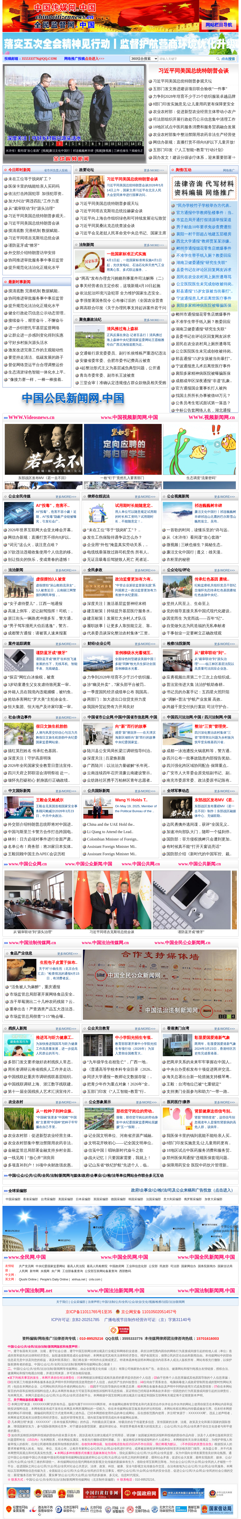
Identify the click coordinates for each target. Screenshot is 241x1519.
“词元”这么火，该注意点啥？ (33, 545)
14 (132, 144)
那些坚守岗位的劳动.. (135, 1111)
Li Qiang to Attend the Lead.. (110, 832)
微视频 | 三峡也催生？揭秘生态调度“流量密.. (138, 150)
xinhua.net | (79, 1279)
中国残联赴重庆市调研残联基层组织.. (40, 1077)
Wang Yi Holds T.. (131, 800)
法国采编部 (153, 1199)
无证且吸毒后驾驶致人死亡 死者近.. (118, 559)
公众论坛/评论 (178, 570)
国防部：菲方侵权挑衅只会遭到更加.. (198, 839)
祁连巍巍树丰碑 (208, 505)
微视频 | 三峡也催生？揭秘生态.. (194, 545)
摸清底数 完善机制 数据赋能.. (34, 230)
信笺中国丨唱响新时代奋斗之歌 (115, 1150)
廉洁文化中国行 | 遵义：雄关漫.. (194, 552)
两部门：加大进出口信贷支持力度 (116, 699)
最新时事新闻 (19, 282)
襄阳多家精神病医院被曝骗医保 (203, 305)
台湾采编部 (48, 1199)
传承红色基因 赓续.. (212, 579)
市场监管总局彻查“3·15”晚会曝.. (37, 1016)
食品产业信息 (21, 953)
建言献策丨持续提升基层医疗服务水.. (119, 611)
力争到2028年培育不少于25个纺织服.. (119, 677)
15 (139, 144)
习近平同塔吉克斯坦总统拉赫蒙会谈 (111, 211)
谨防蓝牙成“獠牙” (23, 245)
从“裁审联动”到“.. (210, 653)
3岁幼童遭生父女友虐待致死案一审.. (39, 684)
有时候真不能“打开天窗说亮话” (193, 846)
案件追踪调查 (19, 643)
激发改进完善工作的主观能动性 (35, 350)
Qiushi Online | (28, 1279)
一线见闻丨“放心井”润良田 (31, 1158)
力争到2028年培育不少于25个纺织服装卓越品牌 (194, 96)
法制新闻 (86, 244)
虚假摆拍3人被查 (51, 579)
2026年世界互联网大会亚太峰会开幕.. (40, 530)
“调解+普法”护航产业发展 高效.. (194, 699)
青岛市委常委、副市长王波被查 (107, 375)
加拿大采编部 (213, 1199)
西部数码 (125, 1271)
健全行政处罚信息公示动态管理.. (36, 313)
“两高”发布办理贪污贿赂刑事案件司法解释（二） (123, 278)
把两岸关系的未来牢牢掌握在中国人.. (198, 1062)
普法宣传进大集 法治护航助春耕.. (195, 684)
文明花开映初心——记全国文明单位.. (120, 1143)
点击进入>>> (95, 59)
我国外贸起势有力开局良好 (110, 707)
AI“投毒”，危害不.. (53, 505)
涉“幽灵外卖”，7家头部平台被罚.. (116, 684)
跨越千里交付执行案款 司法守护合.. (197, 707)
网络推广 (229, 170)
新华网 (34, 1271)
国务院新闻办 (207, 1266)
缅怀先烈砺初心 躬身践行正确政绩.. (39, 780)
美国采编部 (65, 1199)
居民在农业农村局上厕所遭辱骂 (203, 277)
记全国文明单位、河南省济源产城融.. (120, 1135)
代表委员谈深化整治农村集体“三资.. (118, 633)
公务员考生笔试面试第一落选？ (203, 407)
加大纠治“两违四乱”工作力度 (33, 201)
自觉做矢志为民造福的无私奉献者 (196, 626)
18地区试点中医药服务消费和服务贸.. (198, 1150)
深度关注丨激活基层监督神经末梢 (116, 603)
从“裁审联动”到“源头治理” (31, 208)
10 (106, 144)
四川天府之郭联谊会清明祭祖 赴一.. (39, 773)
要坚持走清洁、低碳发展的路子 (35, 357)
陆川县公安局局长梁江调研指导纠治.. (119, 751)
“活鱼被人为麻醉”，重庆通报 (35, 987)
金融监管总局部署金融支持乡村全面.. (40, 1150)
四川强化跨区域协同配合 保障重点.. (197, 765)
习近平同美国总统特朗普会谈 (193, 71)
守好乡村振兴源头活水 (28, 342)
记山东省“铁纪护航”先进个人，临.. (118, 1165)
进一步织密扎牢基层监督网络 (34, 328)
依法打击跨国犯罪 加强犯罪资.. (35, 194)
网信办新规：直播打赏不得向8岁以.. (39, 537)
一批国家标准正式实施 (126, 254)
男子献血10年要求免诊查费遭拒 (203, 227)
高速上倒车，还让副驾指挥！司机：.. (40, 611)
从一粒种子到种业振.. (55, 1111)
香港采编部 (30, 1199)
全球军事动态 (178, 791)
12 (119, 144)
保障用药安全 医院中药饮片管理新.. (197, 1165)
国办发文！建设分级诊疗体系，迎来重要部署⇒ (194, 157)
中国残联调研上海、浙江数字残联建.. (40, 1084)
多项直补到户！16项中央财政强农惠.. (40, 1165)
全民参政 (95, 570)
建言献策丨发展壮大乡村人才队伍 (116, 618)
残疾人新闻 (17, 1028)
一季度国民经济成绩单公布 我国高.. (118, 692)
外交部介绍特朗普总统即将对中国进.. (40, 824)
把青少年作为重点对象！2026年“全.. (118, 1084)
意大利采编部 (172, 1199)
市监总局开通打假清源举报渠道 (203, 220)
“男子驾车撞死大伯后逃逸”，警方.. (38, 626)
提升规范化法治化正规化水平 (34, 267)
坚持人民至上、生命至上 (188, 603)
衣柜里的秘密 (178, 559)
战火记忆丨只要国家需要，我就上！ (119, 1158)
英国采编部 (100, 1199)
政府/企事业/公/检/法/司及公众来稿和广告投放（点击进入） (183, 1190)
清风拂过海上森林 (122, 329)
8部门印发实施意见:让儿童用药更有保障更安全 (194, 104)
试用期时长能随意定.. (134, 505)
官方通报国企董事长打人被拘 (201, 392)
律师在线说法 (99, 496)
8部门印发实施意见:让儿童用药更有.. (198, 1143)
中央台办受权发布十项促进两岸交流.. (198, 1069)
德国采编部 (118, 1199)
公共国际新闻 (99, 791)
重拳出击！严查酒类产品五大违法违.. (42, 1009)
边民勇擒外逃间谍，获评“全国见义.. (197, 824)
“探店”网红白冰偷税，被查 (31, 677)
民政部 (164, 1266)
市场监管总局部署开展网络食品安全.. (42, 994)
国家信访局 (225, 1266)
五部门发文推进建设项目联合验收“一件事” (190, 89)
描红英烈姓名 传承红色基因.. (33, 751)
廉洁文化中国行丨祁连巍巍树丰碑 (78, 150)
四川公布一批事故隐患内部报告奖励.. (198, 758)
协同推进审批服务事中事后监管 (35, 260)
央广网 (55, 1271)
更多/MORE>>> (154, 170)
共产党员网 (26, 1266)
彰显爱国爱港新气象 (212, 1037)
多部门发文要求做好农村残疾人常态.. (40, 1062)
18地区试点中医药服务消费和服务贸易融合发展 (194, 127)
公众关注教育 (99, 1028)
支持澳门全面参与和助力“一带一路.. (197, 1091)
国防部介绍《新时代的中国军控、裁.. (198, 854)
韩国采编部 (135, 1199)
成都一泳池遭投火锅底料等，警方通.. (198, 751)
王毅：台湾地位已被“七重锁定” (193, 1084)
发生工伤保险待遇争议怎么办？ (114, 537)
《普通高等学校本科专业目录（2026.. (119, 1069)
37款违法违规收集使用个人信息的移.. (40, 552)
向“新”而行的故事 (131, 726)
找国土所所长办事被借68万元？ (203, 400)
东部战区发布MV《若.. (214, 800)
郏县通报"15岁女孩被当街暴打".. (204, 291)
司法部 (174, 1266)
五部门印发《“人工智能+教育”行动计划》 (189, 150)
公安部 (153, 1266)
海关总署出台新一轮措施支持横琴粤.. (198, 1077)
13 (126, 144)
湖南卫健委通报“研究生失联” (201, 262)
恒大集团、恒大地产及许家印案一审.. (40, 707)
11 (112, 144)
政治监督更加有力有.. (134, 579)
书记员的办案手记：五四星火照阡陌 (197, 692)
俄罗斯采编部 (193, 1199)
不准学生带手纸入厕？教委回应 (203, 255)
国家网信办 (188, 1266)
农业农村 (15, 1102)
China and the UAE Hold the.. (111, 824)
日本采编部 (83, 1199)
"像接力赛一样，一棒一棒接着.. (35, 379)
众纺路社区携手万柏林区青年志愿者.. (119, 780)
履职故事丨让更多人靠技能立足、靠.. (119, 626)
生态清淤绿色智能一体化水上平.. (36, 372)
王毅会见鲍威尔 (49, 800)
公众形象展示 (100, 1102)
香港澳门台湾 (178, 1028)
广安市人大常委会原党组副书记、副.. (198, 773)
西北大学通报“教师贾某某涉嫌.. (203, 241)
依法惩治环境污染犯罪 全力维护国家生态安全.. (120, 293)
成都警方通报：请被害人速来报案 (37, 633)
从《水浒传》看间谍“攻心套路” (27, 150)
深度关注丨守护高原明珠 (29, 758)
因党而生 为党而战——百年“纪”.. (195, 618)
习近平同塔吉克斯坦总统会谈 (34, 238)
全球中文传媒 (43, 14)
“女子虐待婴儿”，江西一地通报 (35, 603)
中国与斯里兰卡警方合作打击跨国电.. (40, 832)
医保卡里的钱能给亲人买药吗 (34, 186)
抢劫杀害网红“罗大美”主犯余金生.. (38, 699)
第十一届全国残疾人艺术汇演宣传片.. (40, 1091)
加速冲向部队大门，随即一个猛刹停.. (198, 832)
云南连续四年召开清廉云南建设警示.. (119, 773)
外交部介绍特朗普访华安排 (32, 253)
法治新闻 (15, 570)
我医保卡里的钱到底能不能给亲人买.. (198, 1135)
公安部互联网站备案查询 (101, 1271)
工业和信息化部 (136, 1266)
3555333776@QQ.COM (39, 59)
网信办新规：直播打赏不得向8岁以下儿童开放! (194, 142)
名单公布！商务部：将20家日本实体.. (40, 846)
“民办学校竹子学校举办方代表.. (203, 205)
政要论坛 (86, 170)
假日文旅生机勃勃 (51, 726)
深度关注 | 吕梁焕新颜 (106, 758)
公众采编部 (78, 1302)
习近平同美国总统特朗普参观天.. (36, 216)
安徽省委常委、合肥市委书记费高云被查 (115, 360)
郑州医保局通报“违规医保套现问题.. (197, 1158)
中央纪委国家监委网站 (50, 1266)
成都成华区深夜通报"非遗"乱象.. (204, 385)
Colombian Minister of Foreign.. (112, 839)
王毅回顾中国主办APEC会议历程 (36, 854)
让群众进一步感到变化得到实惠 (35, 335)
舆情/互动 (183, 170)
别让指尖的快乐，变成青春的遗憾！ (39, 559)
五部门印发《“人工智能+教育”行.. (116, 1091)
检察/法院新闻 (178, 643)
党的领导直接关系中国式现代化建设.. (198, 611)
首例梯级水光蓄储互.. (134, 653)
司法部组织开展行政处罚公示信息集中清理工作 (194, 119)
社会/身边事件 (19, 717)
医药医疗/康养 (178, 1102)
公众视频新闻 (178, 496)
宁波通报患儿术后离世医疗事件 (203, 298)
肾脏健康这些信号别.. (213, 1111)
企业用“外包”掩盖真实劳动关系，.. (117, 545)
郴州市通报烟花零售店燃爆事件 (203, 248)
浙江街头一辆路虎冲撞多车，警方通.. (40, 618)
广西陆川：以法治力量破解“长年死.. (118, 765)
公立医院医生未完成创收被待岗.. (204, 284)
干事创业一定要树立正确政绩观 (194, 633)
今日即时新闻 (19, 170)
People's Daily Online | (55, 1279)
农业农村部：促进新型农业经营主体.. (40, 1135)
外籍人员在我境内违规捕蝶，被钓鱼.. (40, 692)
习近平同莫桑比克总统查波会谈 (107, 226)
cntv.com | (95, 1279)
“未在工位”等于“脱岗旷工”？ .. (113, 530)
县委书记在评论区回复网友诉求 (203, 270)
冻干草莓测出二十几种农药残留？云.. (42, 1002)
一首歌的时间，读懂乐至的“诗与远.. (197, 530)
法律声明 (94, 1302)
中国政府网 (116, 1266)
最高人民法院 (76, 1266)
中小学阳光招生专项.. (134, 1037)
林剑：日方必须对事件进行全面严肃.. (40, 839)
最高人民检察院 (97, 1266)
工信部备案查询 (72, 1271)
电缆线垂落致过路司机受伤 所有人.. (118, 552)
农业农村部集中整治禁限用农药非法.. (40, 1143)
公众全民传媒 (19, 496)
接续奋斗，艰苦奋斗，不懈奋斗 (35, 320)
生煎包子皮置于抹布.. (58, 962)
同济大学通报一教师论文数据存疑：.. (119, 1077)
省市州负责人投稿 (56, 170)
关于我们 (62, 1302)
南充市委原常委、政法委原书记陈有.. (198, 780)
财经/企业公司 (99, 643)
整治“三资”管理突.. (211, 726)
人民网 (23, 1271)
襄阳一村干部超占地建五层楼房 (203, 234)
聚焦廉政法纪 (90, 319)
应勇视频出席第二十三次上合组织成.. (198, 677)
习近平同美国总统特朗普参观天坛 (182, 81)
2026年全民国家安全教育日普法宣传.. (40, 765)
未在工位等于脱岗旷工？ (30, 179)
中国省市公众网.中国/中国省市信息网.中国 (122, 717)
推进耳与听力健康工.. (55, 1037)
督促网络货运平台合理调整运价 (35, 365)
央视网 (45, 1271)
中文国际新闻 (19, 791)
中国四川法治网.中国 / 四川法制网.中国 (199, 717)
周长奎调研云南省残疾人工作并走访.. (40, 1069)
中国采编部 (13, 1199)
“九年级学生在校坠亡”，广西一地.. (117, 1062)
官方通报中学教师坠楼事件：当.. (204, 212)
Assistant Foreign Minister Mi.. (111, 846)
